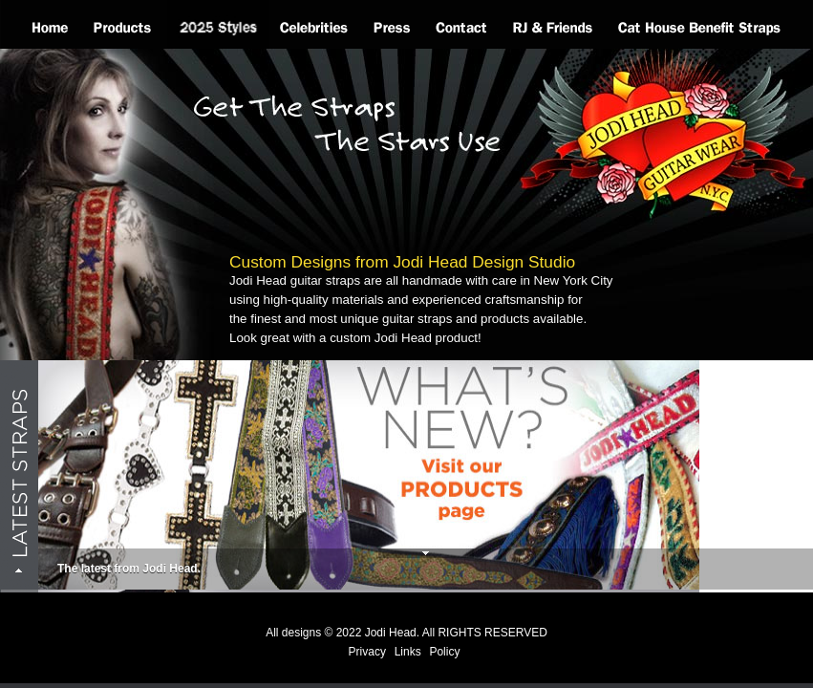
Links (408, 651)
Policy (444, 651)
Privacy (367, 651)
